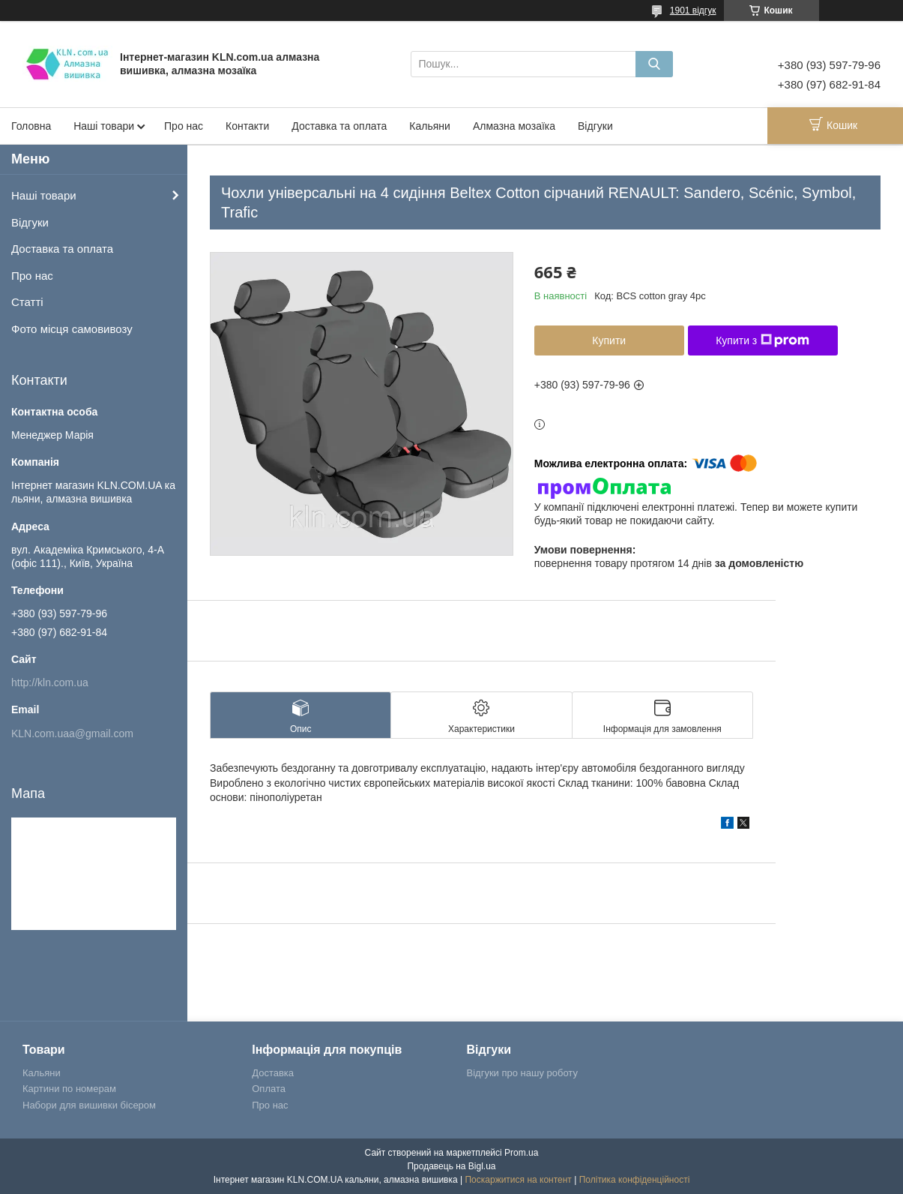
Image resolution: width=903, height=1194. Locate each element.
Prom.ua (521, 1153)
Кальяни (429, 126)
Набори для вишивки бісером (89, 1105)
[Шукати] (654, 64)
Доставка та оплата (339, 126)
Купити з (762, 340)
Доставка (273, 1072)
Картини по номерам (69, 1088)
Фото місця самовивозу (72, 328)
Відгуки (595, 126)
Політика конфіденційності (634, 1179)
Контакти (247, 126)
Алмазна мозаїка (514, 126)
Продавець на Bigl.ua (451, 1166)
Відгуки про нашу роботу (522, 1072)
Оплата (269, 1088)
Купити (609, 340)
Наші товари (103, 126)
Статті (27, 302)
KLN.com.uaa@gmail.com (72, 734)
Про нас (183, 126)
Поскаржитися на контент (518, 1179)
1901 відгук (693, 10)
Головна (31, 126)
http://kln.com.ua (49, 682)
